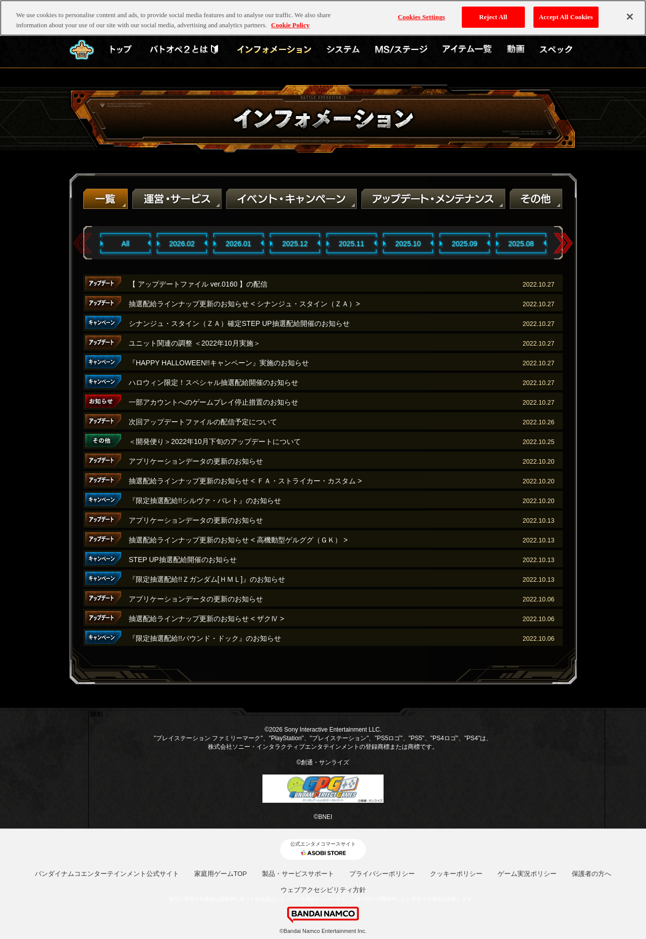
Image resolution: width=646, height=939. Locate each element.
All (126, 244)
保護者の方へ (591, 873)
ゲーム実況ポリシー (527, 873)
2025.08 (521, 244)
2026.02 (182, 244)
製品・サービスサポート (298, 873)
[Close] (630, 17)
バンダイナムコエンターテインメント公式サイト (107, 873)
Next (563, 243)
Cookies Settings (421, 17)
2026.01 (238, 244)
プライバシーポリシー (382, 873)
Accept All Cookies (566, 17)
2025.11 (351, 244)
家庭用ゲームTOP (220, 873)
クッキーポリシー (456, 873)
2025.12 (295, 244)
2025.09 (464, 244)
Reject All (493, 17)
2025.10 (408, 244)
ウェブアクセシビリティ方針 (323, 890)
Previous (82, 243)
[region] (323, 18)
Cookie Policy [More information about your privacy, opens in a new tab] (290, 25)
